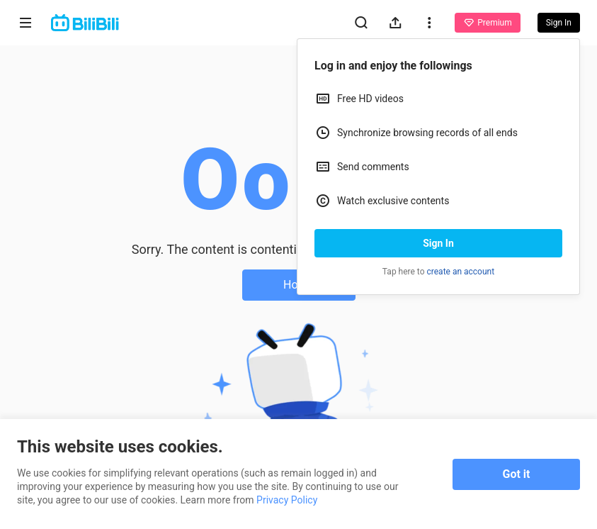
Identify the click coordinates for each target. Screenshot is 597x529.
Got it (516, 474)
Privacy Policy (286, 500)
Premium (487, 22)
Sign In (438, 243)
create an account (461, 272)
